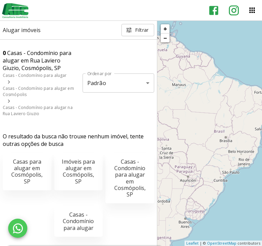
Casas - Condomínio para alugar (35, 75)
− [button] (165, 38)
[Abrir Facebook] (214, 10)
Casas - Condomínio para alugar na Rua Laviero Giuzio (38, 111)
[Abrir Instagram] (234, 10)
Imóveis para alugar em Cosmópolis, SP (78, 171)
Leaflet (192, 243)
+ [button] (165, 29)
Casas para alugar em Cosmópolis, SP (27, 171)
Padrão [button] (96, 83)
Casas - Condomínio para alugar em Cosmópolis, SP (130, 178)
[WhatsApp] (17, 228)
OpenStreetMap (221, 243)
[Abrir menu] (252, 10)
